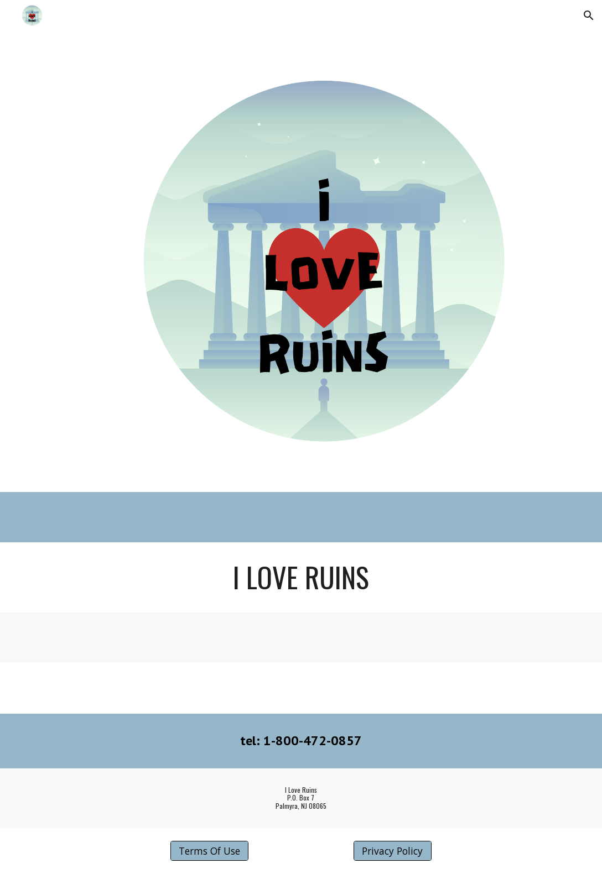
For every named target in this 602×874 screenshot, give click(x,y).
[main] (301, 577)
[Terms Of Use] (209, 851)
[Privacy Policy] (392, 851)
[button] (588, 15)
